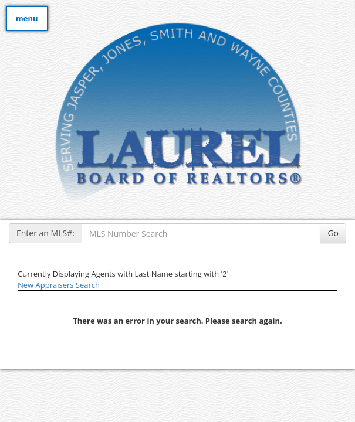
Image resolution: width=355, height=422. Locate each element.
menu (27, 18)
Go (333, 233)
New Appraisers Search (59, 285)
